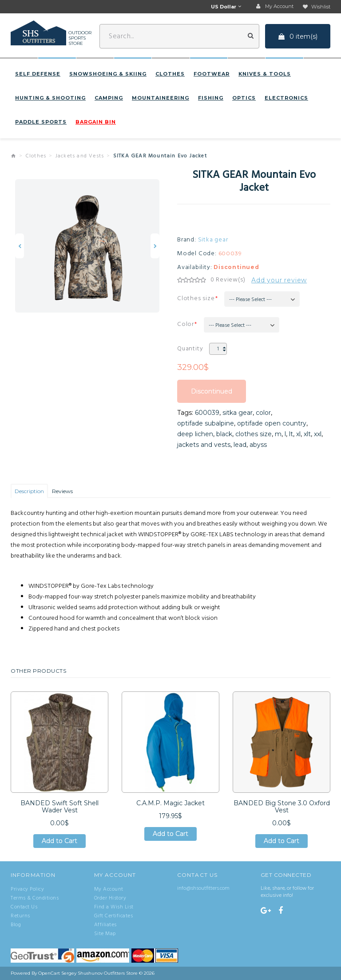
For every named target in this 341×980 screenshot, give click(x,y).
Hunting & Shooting (50, 98)
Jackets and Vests (80, 156)
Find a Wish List (114, 907)
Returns (20, 916)
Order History (110, 898)
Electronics (286, 98)
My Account (108, 889)
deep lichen (195, 434)
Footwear (212, 74)
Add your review (279, 280)
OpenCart (49, 973)
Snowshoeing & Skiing (108, 74)
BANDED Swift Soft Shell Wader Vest (59, 806)
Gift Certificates (113, 916)
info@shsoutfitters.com (203, 888)
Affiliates (105, 925)
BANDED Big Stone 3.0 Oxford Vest (282, 806)
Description (29, 491)
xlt (307, 434)
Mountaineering (160, 98)
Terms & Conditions (35, 898)
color (263, 413)
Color (185, 324)
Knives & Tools (264, 74)
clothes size (253, 434)
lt (291, 434)
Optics (244, 98)
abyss (258, 445)
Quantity (190, 349)
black (224, 434)
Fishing (210, 98)
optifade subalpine (205, 423)
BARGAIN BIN (95, 122)
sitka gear (237, 413)
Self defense (37, 74)
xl (298, 434)
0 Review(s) (228, 280)
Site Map (105, 934)
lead (240, 445)
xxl (317, 434)
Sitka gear (213, 240)
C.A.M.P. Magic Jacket (170, 803)
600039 (207, 413)
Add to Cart (59, 841)
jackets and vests (203, 445)
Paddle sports (41, 122)
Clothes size (196, 298)
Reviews (62, 491)
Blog (16, 925)
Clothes (170, 74)
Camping (109, 98)
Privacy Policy (27, 889)
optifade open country (271, 423)
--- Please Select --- (250, 299)
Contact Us (24, 907)
